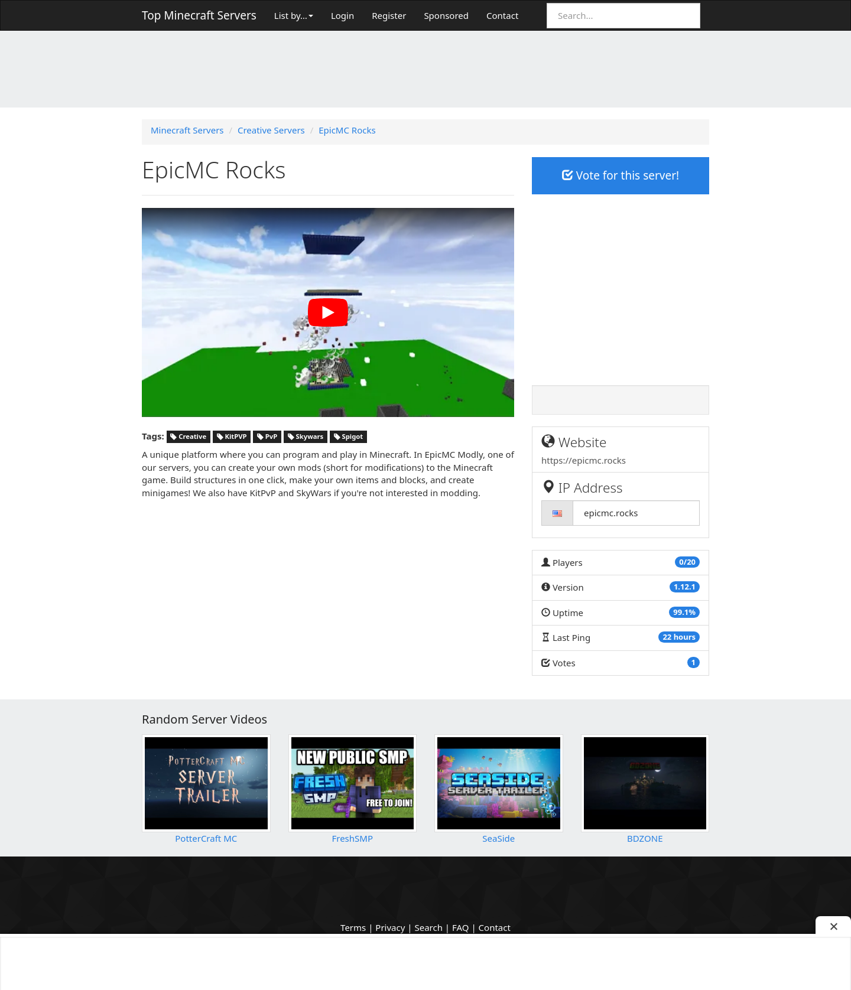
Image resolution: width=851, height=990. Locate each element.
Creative (188, 436)
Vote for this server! (620, 175)
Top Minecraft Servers (199, 15)
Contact (502, 15)
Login (342, 15)
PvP (267, 436)
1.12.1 (685, 586)
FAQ (460, 927)
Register (389, 15)
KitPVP (232, 436)
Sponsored (446, 15)
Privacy (390, 927)
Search (428, 927)
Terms (353, 927)
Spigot (348, 436)
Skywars (306, 436)
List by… (293, 15)
